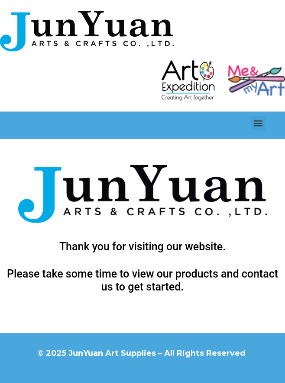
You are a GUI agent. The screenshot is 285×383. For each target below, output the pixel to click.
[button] (258, 123)
